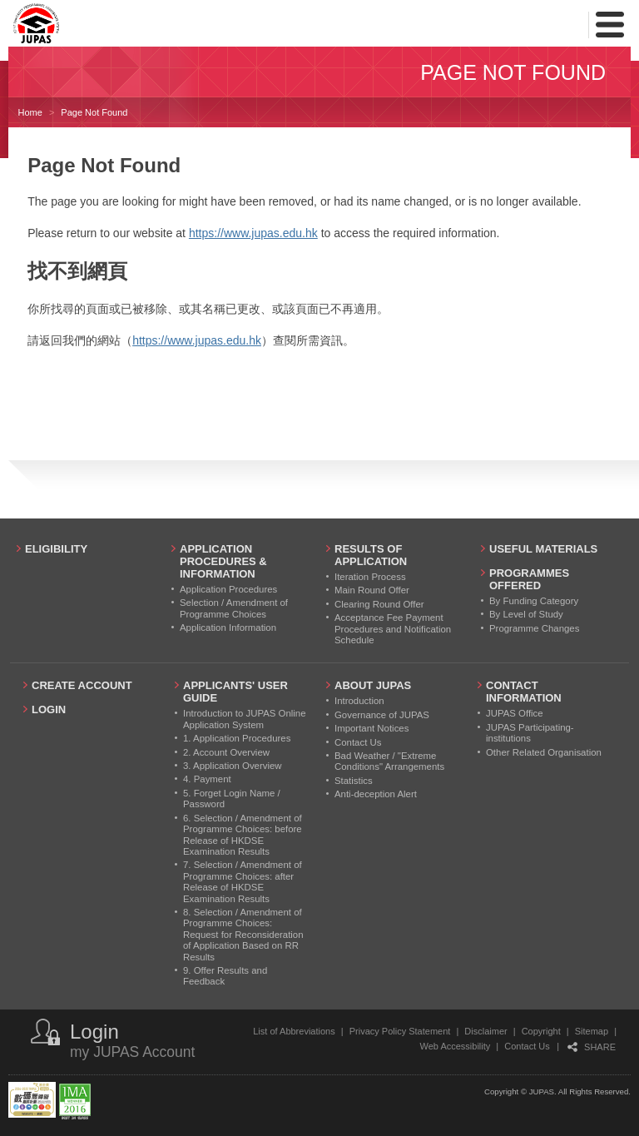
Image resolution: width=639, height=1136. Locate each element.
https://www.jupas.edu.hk (253, 233)
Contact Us (526, 1046)
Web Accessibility (455, 1046)
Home (30, 112)
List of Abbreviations (293, 1031)
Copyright (541, 1031)
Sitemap (591, 1031)
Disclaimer (485, 1031)
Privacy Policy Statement (400, 1031)
